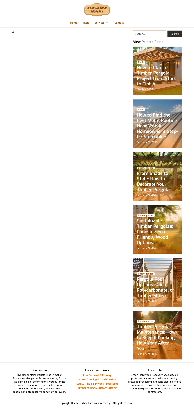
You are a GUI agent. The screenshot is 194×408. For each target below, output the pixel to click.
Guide (141, 62)
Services (102, 22)
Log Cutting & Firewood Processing (97, 383)
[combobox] (149, 34)
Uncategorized (145, 168)
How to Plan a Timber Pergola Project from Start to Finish (156, 76)
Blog (86, 22)
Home (73, 22)
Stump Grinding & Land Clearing (97, 379)
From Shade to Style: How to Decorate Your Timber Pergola (153, 181)
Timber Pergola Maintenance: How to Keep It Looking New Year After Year (156, 337)
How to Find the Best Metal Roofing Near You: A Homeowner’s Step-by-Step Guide (157, 126)
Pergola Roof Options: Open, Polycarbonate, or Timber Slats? (155, 287)
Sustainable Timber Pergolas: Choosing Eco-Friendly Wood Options (155, 232)
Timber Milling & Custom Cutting (97, 388)
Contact (119, 22)
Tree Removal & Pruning (97, 375)
